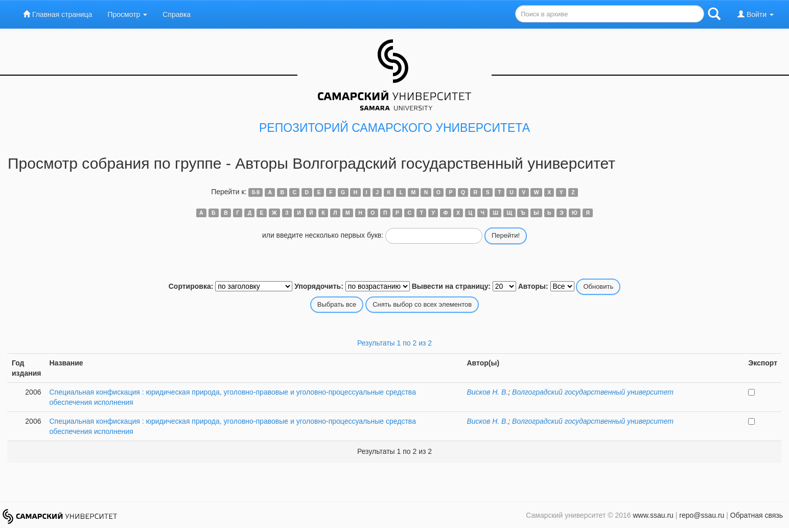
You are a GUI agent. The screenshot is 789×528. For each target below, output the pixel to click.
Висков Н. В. (487, 392)
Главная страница (57, 14)
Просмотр (127, 14)
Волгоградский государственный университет (593, 392)
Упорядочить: (318, 286)
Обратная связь (756, 515)
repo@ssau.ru (701, 515)
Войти (755, 14)
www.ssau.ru (653, 515)
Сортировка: (191, 286)
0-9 (256, 192)
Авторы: (533, 286)
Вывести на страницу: (451, 286)
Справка (177, 14)
